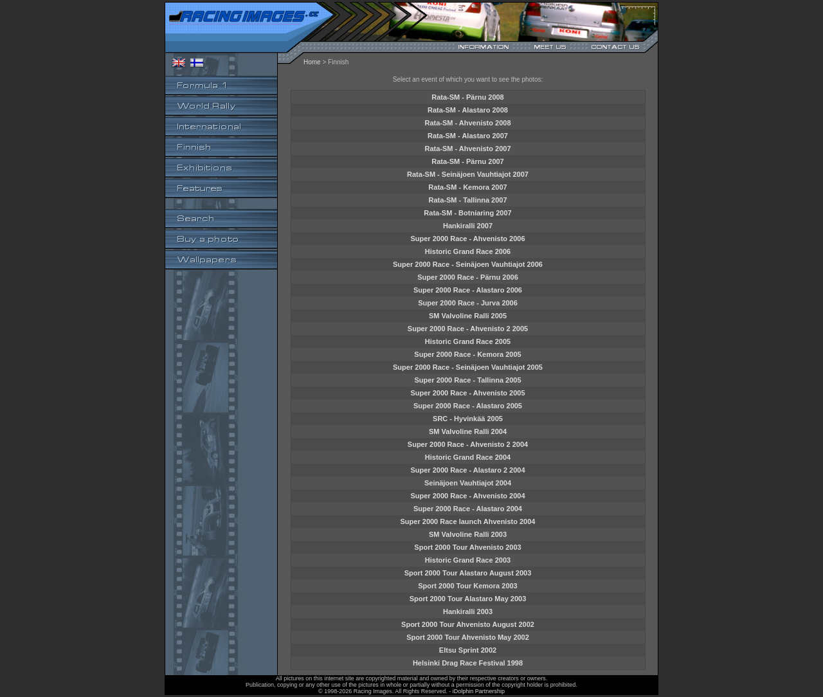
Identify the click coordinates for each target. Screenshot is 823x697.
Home (312, 62)
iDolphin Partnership (479, 691)
